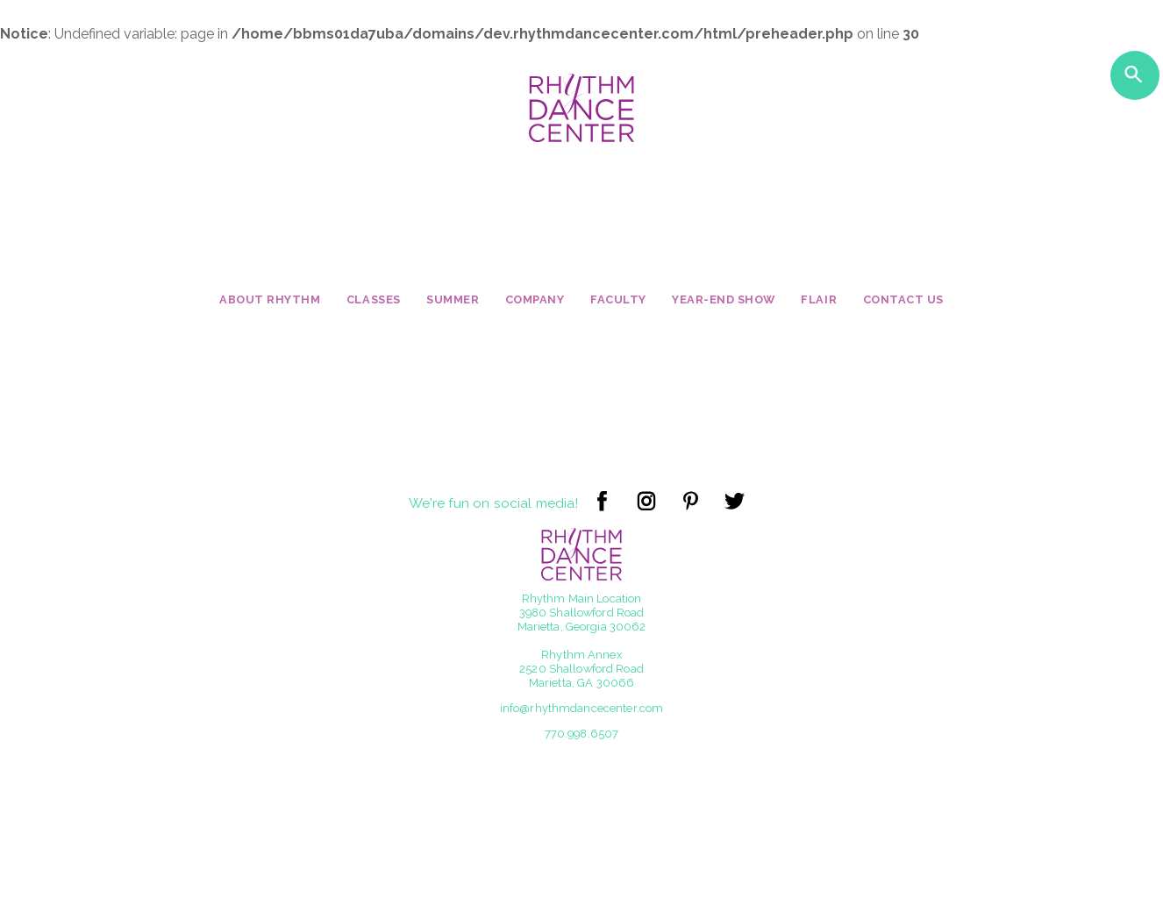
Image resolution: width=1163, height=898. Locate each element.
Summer (452, 299)
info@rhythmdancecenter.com (581, 708)
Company (535, 299)
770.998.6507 (582, 733)
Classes (373, 299)
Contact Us (903, 299)
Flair (819, 299)
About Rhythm (269, 299)
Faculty (618, 299)
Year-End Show (723, 299)
